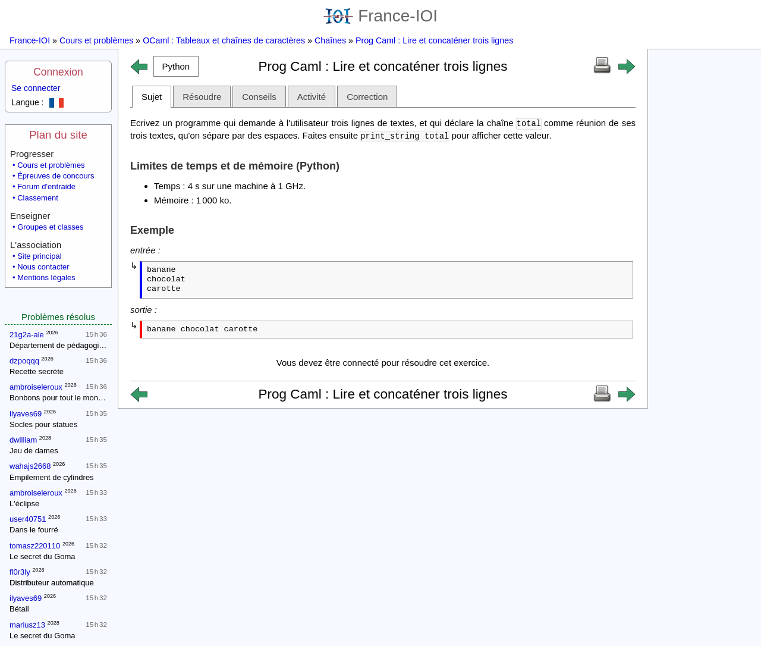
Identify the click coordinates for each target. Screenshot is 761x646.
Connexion (58, 72)
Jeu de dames (34, 450)
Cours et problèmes (96, 40)
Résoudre (202, 97)
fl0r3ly (20, 571)
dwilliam (23, 439)
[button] (176, 66)
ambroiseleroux (36, 386)
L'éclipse (24, 503)
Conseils (259, 97)
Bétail (19, 608)
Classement (37, 197)
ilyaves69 (26, 413)
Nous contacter (43, 266)
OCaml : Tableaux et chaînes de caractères (224, 40)
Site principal (39, 256)
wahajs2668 (30, 466)
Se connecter (36, 88)
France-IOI (380, 16)
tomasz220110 (35, 545)
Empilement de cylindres (52, 477)
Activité (311, 97)
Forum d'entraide (46, 186)
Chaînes (330, 40)
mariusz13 (27, 624)
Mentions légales (46, 277)
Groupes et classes (50, 226)
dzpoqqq (24, 360)
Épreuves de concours (55, 175)
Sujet (151, 97)
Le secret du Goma (43, 556)
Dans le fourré (34, 529)
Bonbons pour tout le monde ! (60, 397)
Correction (367, 97)
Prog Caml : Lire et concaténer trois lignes (434, 40)
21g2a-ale (27, 334)
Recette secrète (37, 371)
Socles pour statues (43, 424)
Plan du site (58, 134)
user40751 (28, 519)
